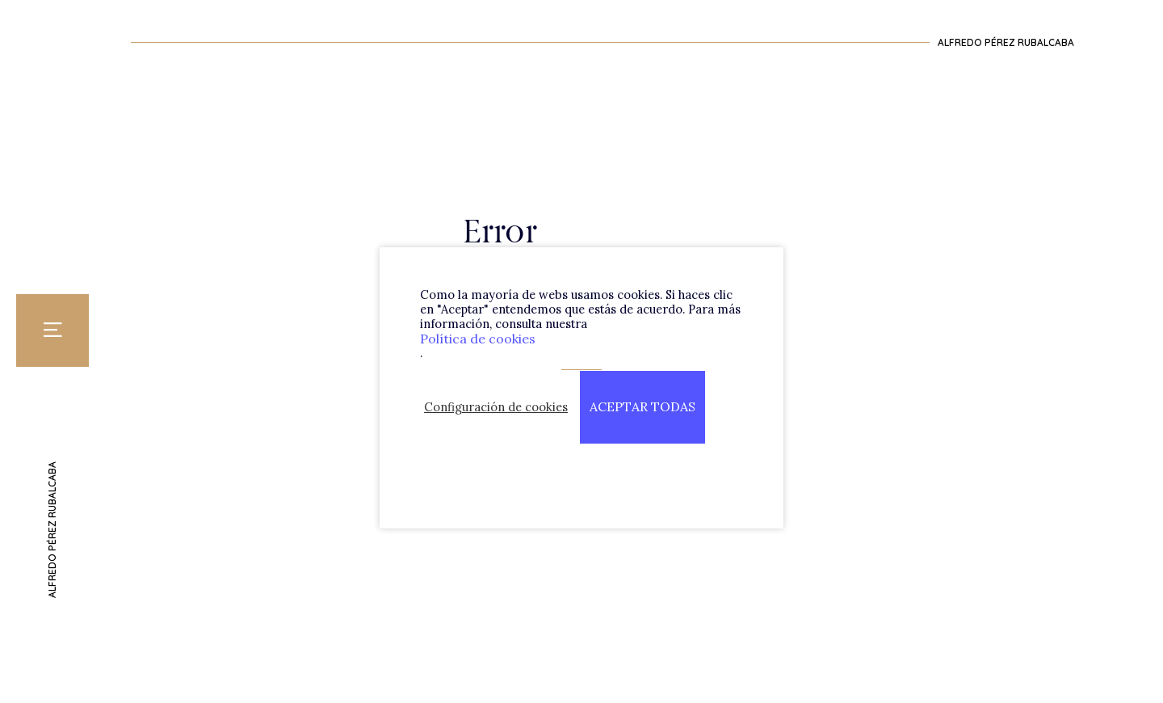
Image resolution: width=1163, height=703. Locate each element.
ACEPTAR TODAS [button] (642, 406)
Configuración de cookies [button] (496, 407)
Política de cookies (477, 338)
